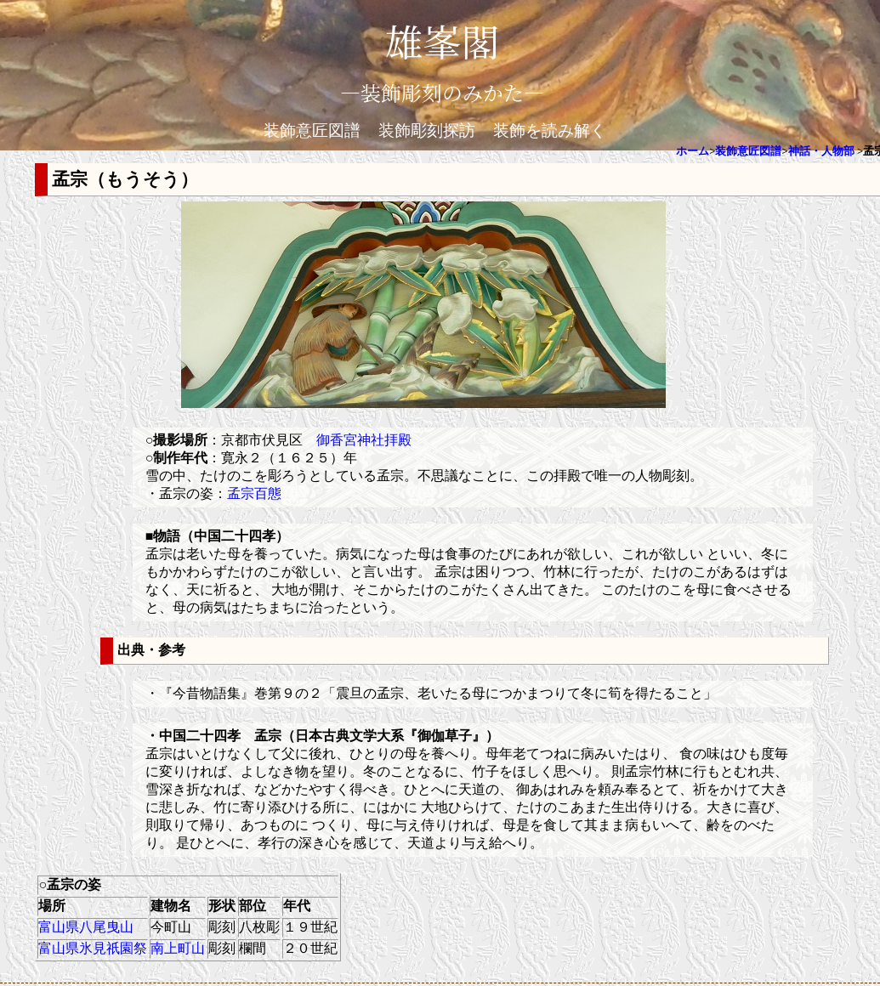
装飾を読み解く (549, 130)
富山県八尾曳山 (85, 927)
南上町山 (177, 948)
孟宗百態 (254, 493)
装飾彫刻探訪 (426, 130)
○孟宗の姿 (69, 884)
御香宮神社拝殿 (364, 440)
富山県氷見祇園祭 (92, 948)
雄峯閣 (442, 40)
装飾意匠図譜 (312, 130)
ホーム (692, 151)
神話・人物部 (821, 151)
